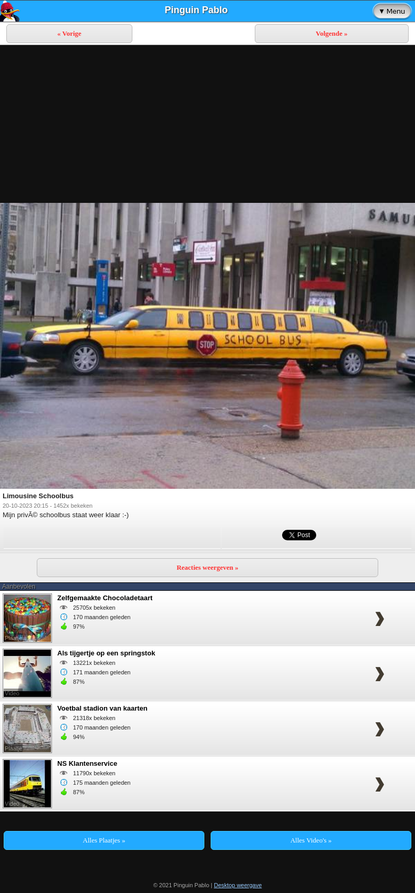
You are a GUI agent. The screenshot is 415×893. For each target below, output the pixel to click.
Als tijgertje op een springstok (106, 653)
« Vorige (69, 33)
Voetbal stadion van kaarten (102, 708)
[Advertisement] (207, 124)
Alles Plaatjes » (104, 840)
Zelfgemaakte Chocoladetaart (104, 598)
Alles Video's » (311, 840)
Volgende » (332, 33)
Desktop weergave (238, 885)
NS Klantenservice (87, 763)
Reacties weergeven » (207, 567)
